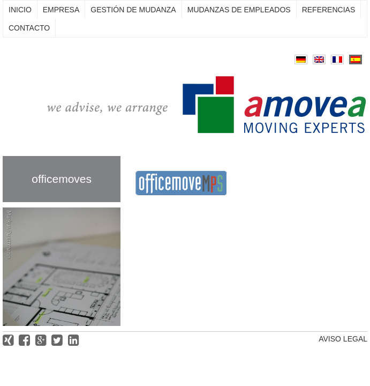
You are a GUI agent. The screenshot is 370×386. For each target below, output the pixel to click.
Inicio (20, 9)
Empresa (61, 9)
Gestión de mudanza (133, 9)
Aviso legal (343, 339)
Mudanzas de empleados (239, 9)
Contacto (29, 28)
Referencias (329, 9)
